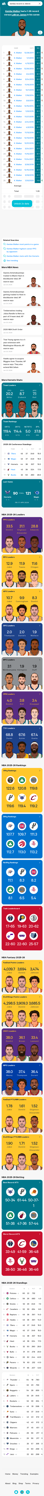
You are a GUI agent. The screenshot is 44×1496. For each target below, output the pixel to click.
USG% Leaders (22, 1031)
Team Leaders (22, 385)
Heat (11, 469)
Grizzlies (11, 1443)
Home (7, 1474)
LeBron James (19, 14)
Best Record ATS (22, 1182)
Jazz (10, 1454)
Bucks (11, 475)
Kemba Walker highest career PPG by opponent (21, 250)
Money (15, 1474)
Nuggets (11, 1390)
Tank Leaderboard (22, 908)
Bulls (10, 1351)
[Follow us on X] (28, 1492)
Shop (21, 1483)
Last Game (22, 481)
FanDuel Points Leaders (22, 962)
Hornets (7, 497)
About (7, 1483)
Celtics (11, 1298)
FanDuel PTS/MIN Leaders (22, 1099)
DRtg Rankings (22, 816)
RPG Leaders (22, 557)
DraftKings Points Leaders (22, 997)
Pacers (11, 1362)
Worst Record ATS (22, 1234)
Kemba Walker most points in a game (23, 244)
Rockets (11, 1401)
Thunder (11, 1379)
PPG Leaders (22, 519)
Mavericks (12, 1438)
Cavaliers (12, 1309)
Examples (34, 1474)
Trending (24, 1474)
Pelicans (11, 1433)
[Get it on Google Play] (22, 1492)
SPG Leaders (22, 625)
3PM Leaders (22, 694)
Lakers (10, 1395)
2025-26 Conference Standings (17, 444)
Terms (28, 1483)
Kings (10, 1449)
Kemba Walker (12, 11)
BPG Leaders (22, 659)
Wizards (11, 1367)
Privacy (36, 1483)
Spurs (10, 1385)
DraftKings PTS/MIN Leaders (22, 1137)
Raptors (11, 1314)
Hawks (10, 1319)
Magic (11, 459)
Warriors (11, 1427)
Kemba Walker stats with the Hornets (23, 256)
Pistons (11, 1293)
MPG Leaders (22, 1065)
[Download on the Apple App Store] (16, 1492)
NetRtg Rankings (22, 862)
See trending (12, 260)
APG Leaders (22, 591)
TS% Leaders (22, 728)
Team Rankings (22, 421)
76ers (11, 453)
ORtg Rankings (22, 770)
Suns (10, 1411)
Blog (14, 1483)
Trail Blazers (13, 1417)
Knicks (10, 1303)
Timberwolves (14, 1406)
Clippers (11, 1422)
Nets (10, 1357)
